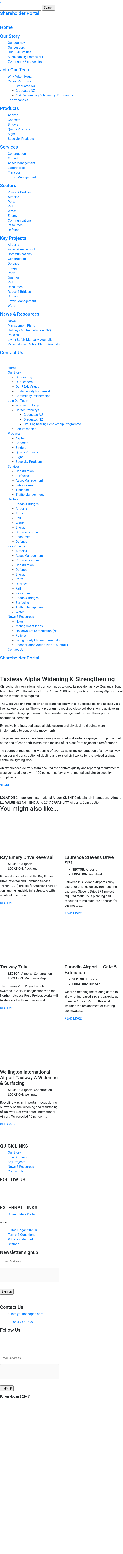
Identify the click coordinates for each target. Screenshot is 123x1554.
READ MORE (8, 903)
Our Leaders (16, 47)
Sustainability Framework (25, 57)
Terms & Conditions (21, 1235)
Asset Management (21, 163)
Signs (11, 134)
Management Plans (21, 325)
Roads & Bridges (19, 192)
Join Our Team (15, 70)
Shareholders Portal (22, 1214)
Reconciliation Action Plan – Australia (34, 344)
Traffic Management (22, 177)
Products (9, 108)
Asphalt (13, 115)
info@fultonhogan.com (27, 1314)
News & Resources (19, 314)
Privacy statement (20, 1239)
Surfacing (14, 158)
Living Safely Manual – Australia (30, 339)
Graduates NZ (25, 91)
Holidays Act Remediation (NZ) (29, 330)
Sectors (8, 185)
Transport (14, 172)
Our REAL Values (19, 52)
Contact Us (11, 352)
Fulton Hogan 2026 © (23, 1230)
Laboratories (17, 168)
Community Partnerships (25, 61)
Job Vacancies (18, 100)
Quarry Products (19, 129)
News (12, 321)
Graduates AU (25, 86)
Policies (13, 335)
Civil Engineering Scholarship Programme (44, 95)
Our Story (10, 36)
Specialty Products (21, 139)
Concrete (14, 120)
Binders (13, 124)
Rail (10, 206)
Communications (20, 220)
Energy (12, 216)
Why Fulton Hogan (20, 76)
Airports (13, 197)
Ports (11, 202)
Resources (15, 225)
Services (9, 147)
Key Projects (13, 238)
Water (12, 211)
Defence (13, 230)
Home (6, 27)
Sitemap (13, 1244)
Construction (17, 154)
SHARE (5, 785)
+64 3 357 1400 (22, 1322)
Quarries (14, 277)
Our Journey (16, 43)
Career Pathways (19, 81)
